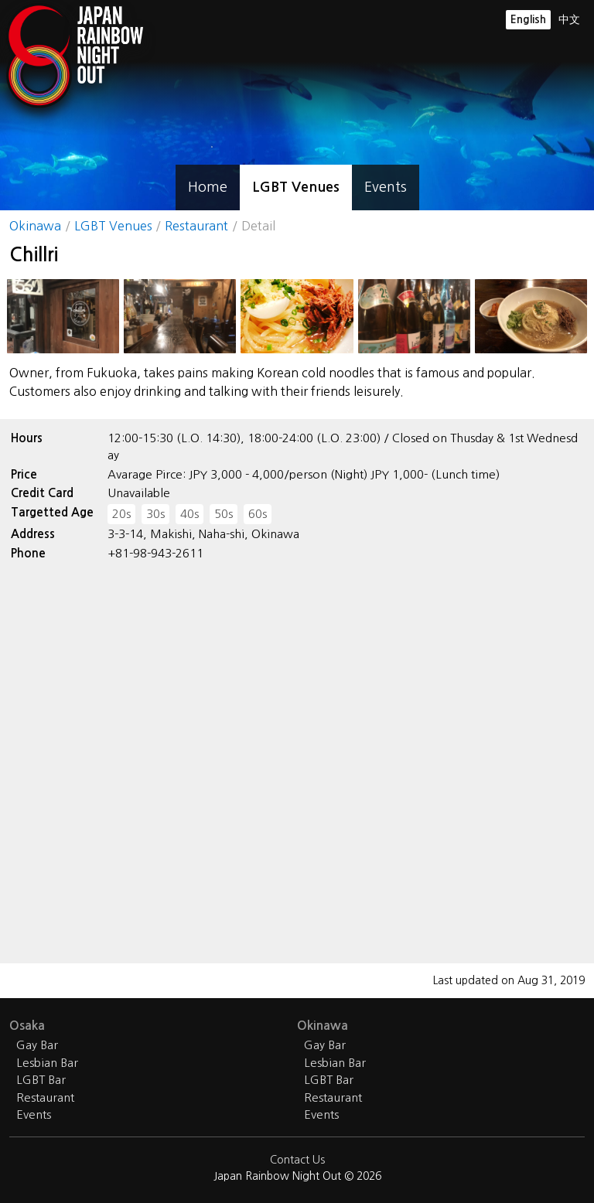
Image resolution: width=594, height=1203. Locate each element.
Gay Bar (37, 1045)
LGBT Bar (41, 1079)
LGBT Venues (296, 187)
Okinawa (35, 226)
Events (385, 187)
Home (207, 187)
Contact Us (297, 1159)
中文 (569, 19)
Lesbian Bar (47, 1062)
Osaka (27, 1025)
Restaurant (196, 226)
